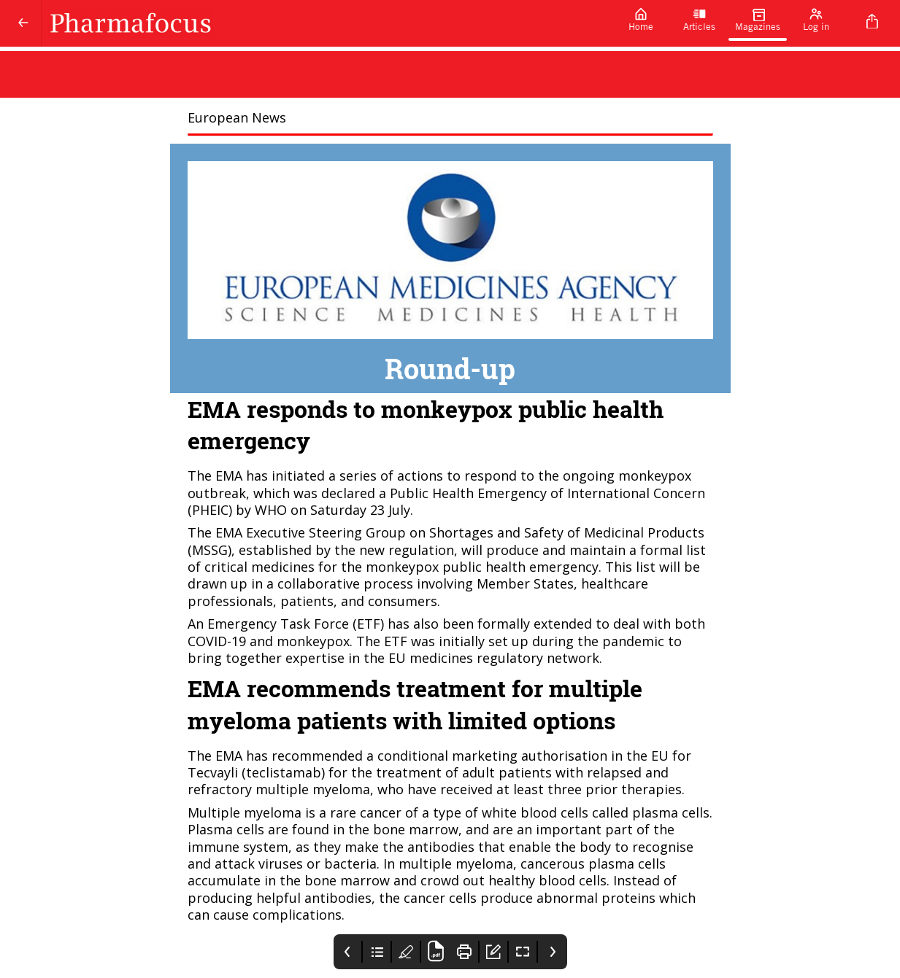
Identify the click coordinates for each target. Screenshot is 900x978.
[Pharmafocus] (326, 23)
